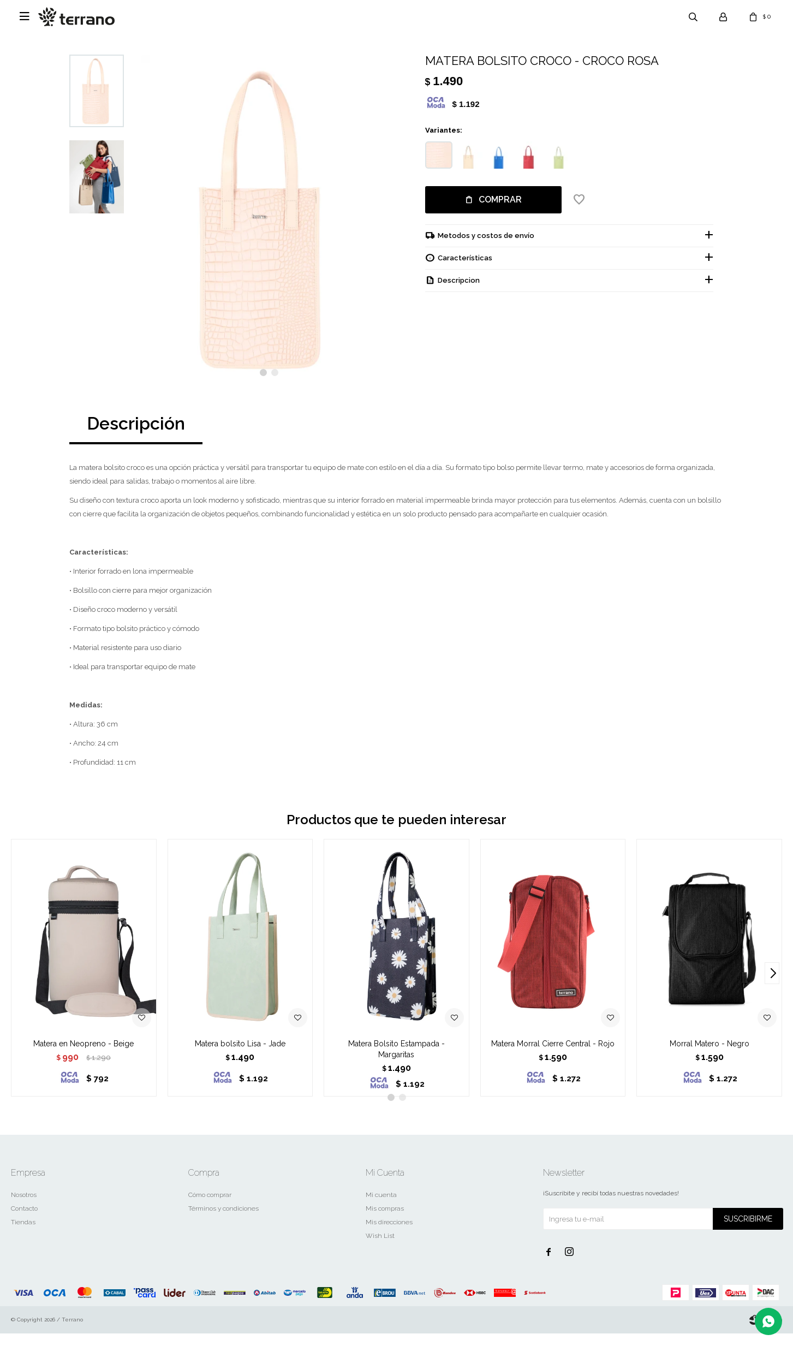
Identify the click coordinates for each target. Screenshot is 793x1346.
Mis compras (385, 1221)
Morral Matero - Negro (709, 1056)
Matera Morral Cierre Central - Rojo (553, 1056)
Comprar (500, 199)
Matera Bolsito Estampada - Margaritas (396, 1061)
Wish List (380, 1248)
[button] (263, 385)
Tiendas (23, 1234)
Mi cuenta (381, 1207)
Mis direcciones (389, 1234)
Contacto (24, 1221)
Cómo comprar (209, 1207)
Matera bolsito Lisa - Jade (240, 1056)
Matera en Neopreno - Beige (83, 1056)
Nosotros (24, 1207)
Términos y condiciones (223, 1221)
